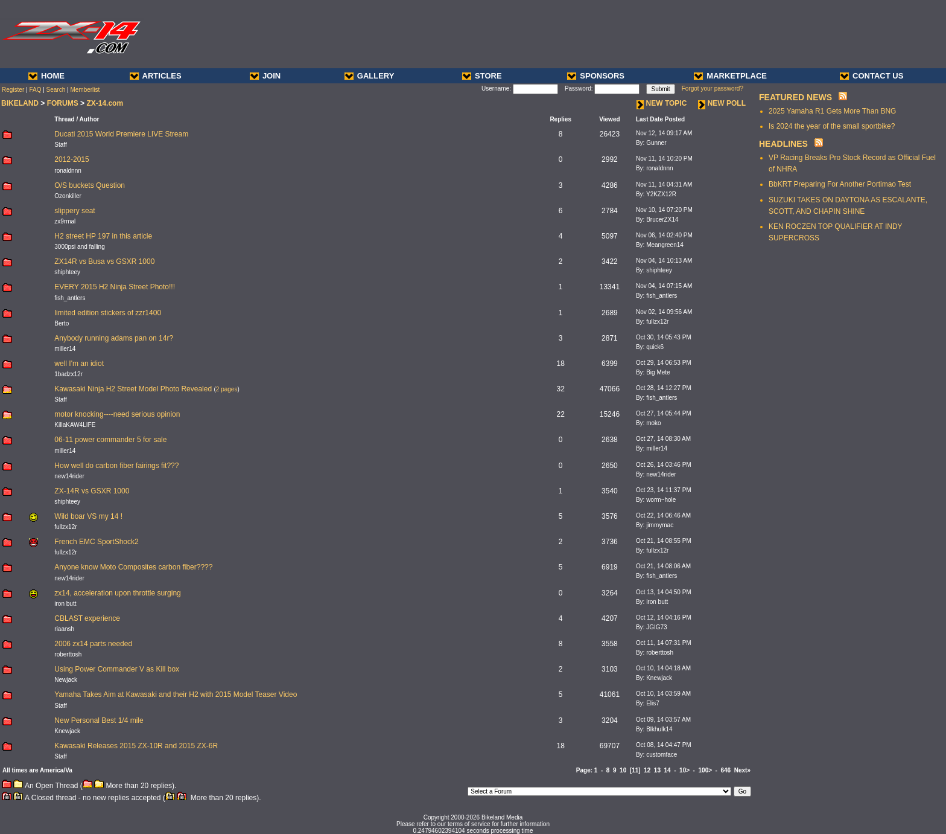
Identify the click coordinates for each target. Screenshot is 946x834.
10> (684, 770)
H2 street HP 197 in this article (103, 236)
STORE (482, 75)
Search (56, 89)
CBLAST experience (87, 618)
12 (647, 770)
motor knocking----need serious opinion (117, 414)
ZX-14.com (104, 103)
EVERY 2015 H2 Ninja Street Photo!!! (114, 287)
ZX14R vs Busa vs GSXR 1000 (104, 261)
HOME (46, 75)
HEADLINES (783, 144)
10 (623, 770)
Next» (742, 770)
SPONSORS (595, 75)
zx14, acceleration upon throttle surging (117, 593)
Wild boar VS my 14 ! (88, 516)
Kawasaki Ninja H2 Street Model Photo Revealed (133, 389)
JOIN (265, 75)
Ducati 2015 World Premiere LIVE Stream (121, 134)
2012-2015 (71, 159)
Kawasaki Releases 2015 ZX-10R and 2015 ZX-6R (136, 746)
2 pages (227, 389)
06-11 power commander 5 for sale (110, 439)
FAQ (35, 89)
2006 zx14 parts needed (93, 644)
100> (706, 770)
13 (657, 770)
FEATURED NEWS (795, 97)
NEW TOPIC (661, 103)
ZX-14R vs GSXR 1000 (91, 491)
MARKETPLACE (730, 75)
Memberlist (85, 89)
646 (726, 770)
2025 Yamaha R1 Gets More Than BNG (832, 111)
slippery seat (74, 211)
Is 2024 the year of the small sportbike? (832, 126)
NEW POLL (722, 103)
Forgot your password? (712, 88)
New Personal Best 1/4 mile (98, 720)
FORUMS (62, 103)
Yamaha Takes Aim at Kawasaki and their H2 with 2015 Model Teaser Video (175, 694)
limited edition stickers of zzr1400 (107, 313)
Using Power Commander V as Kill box (116, 669)
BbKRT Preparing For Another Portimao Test (840, 184)
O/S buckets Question (89, 185)
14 (667, 770)
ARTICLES (156, 75)
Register (13, 89)
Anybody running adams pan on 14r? (113, 338)
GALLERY (369, 75)
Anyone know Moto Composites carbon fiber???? (133, 567)
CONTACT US (871, 75)
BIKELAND (20, 103)
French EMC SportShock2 (96, 541)
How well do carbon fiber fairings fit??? (116, 465)
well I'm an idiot (79, 363)
